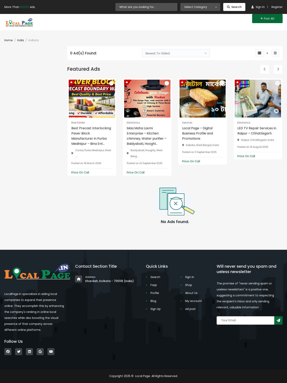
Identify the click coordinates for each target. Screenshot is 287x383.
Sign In (189, 277)
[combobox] (200, 7)
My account (193, 301)
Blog (153, 301)
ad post (190, 309)
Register (277, 7)
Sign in (258, 7)
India (20, 40)
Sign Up (155, 309)
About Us (191, 293)
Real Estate (78, 122)
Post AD (267, 19)
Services (187, 122)
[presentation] (264, 69)
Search (234, 7)
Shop (188, 285)
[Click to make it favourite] (111, 83)
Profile (154, 293)
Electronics (133, 122)
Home (8, 40)
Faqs (153, 285)
